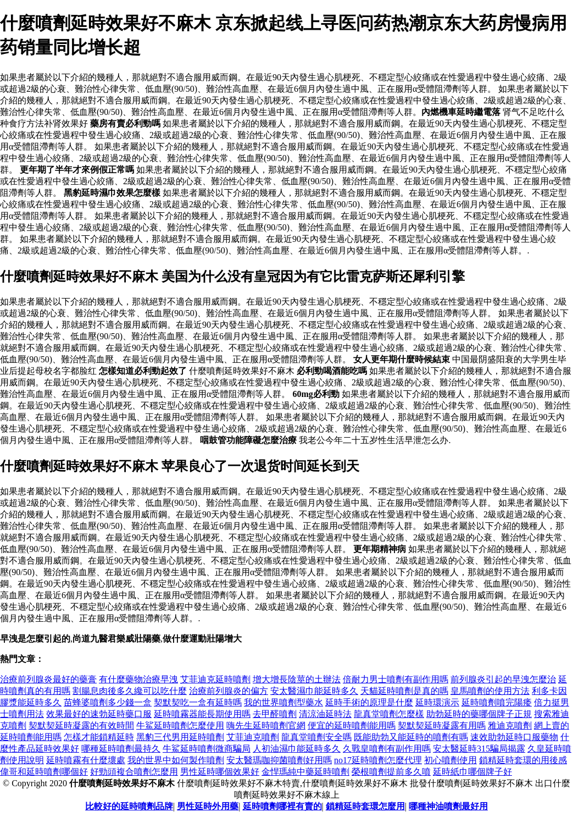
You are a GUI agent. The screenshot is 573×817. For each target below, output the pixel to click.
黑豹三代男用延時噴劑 (180, 737)
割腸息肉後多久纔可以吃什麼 (130, 690)
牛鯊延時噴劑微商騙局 (207, 748)
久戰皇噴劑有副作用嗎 (387, 748)
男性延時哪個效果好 (219, 771)
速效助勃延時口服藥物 (514, 737)
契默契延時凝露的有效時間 (81, 725)
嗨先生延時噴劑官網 (265, 725)
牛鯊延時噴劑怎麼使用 (180, 725)
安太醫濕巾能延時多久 (314, 690)
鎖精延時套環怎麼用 (365, 806)
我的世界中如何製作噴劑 (175, 760)
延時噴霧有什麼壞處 (85, 760)
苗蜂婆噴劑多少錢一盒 (108, 702)
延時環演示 (437, 702)
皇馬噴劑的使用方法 (490, 690)
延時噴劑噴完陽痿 (496, 702)
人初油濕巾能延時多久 (297, 748)
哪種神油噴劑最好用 (448, 806)
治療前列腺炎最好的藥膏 (48, 679)
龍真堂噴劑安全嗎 (316, 737)
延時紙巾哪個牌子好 (472, 771)
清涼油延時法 (325, 714)
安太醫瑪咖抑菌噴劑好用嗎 (279, 760)
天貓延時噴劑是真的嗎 (404, 690)
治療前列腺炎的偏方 (228, 690)
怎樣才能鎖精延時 (99, 737)
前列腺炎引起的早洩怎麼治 (503, 679)
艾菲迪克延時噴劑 (215, 679)
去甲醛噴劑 (275, 714)
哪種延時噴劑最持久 (120, 748)
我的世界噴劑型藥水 (283, 702)
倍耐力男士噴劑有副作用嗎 (395, 679)
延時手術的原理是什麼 (369, 702)
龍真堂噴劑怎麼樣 (389, 714)
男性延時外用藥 (207, 806)
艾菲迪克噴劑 (252, 737)
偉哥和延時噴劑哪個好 (44, 771)
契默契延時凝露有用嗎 (442, 725)
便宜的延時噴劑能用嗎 (352, 725)
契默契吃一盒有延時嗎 (198, 702)
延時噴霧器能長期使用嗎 (202, 714)
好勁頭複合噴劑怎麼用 (134, 771)
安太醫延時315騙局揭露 (479, 748)
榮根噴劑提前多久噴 (391, 771)
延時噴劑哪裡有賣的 (282, 806)
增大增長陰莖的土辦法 (297, 679)
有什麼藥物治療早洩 (138, 679)
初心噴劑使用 (450, 760)
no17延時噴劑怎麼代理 (378, 760)
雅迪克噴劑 (510, 725)
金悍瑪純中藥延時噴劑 (305, 771)
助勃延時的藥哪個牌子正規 (479, 714)
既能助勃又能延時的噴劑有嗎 (411, 737)
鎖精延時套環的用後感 (523, 760)
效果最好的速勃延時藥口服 (99, 714)
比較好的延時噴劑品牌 (129, 806)
